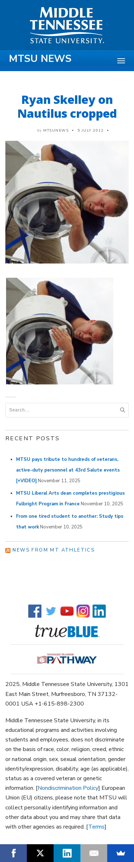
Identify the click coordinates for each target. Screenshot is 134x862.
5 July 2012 (91, 130)
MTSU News (40, 58)
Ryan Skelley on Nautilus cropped (67, 106)
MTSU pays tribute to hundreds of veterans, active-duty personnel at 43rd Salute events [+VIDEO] (68, 470)
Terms (96, 827)
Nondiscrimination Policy (68, 788)
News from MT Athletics (54, 550)
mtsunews (56, 130)
